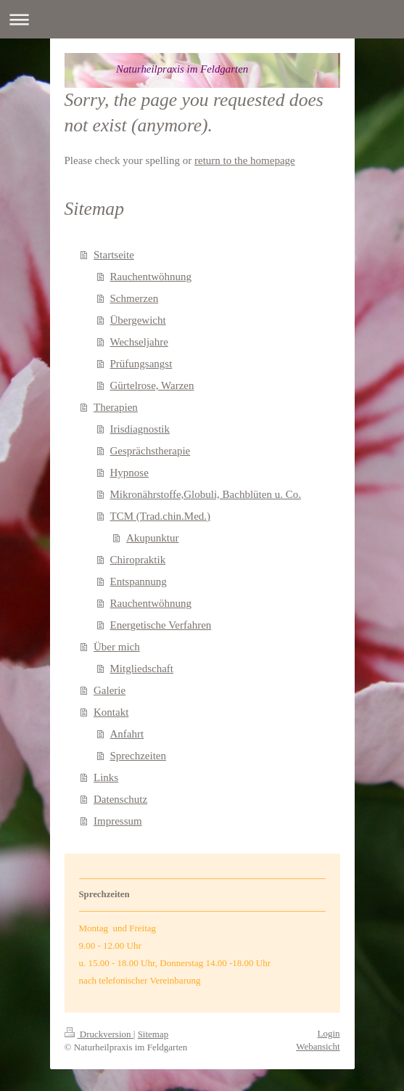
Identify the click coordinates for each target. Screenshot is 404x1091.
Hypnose (129, 472)
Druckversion (99, 1034)
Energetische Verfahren (161, 625)
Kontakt (111, 712)
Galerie (109, 690)
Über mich (117, 647)
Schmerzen (134, 298)
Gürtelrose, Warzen (152, 385)
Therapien (116, 407)
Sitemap (153, 1034)
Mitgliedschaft (141, 668)
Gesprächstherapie (150, 451)
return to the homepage (244, 160)
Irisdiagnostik (140, 429)
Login (328, 1033)
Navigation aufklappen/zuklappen (202, 19)
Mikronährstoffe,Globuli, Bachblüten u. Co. (205, 494)
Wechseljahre (139, 342)
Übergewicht (138, 320)
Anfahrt (127, 734)
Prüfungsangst (141, 363)
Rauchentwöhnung (150, 276)
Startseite (114, 255)
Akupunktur (152, 538)
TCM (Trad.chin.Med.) (160, 516)
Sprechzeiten (138, 755)
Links (106, 777)
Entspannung (138, 581)
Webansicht (317, 1046)
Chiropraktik (138, 559)
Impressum (118, 821)
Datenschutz (120, 799)
